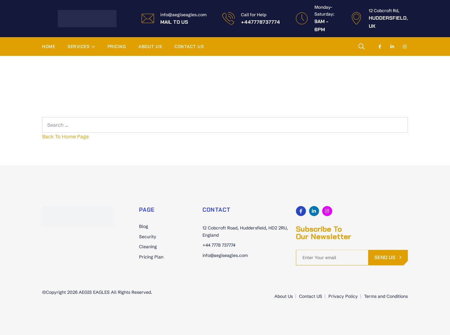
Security (147, 236)
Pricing (117, 46)
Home (48, 46)
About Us (150, 46)
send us (384, 257)
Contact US (189, 46)
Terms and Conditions (386, 296)
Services (78, 46)
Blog (143, 226)
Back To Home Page (65, 136)
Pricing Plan (151, 257)
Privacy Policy (343, 296)
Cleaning (148, 246)
